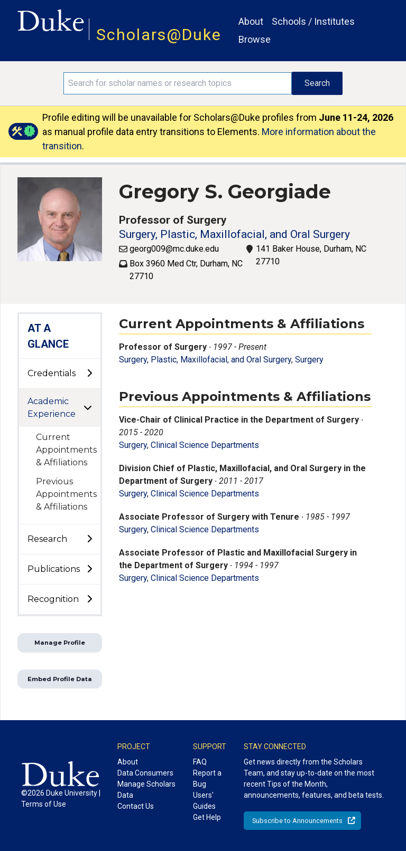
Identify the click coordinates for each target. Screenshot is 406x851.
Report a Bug (207, 778)
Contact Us (135, 806)
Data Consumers (145, 773)
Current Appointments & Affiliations (66, 449)
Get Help (207, 817)
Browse (254, 39)
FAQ (200, 762)
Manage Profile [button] (59, 642)
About (250, 21)
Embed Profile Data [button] (59, 679)
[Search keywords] (177, 83)
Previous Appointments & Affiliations (66, 494)
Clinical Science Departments (205, 445)
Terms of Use (43, 804)
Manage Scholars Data (146, 789)
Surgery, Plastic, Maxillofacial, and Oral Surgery (234, 234)
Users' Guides (204, 800)
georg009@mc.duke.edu (174, 249)
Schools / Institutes (313, 21)
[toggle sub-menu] (89, 373)
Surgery (309, 360)
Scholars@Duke (159, 34)
